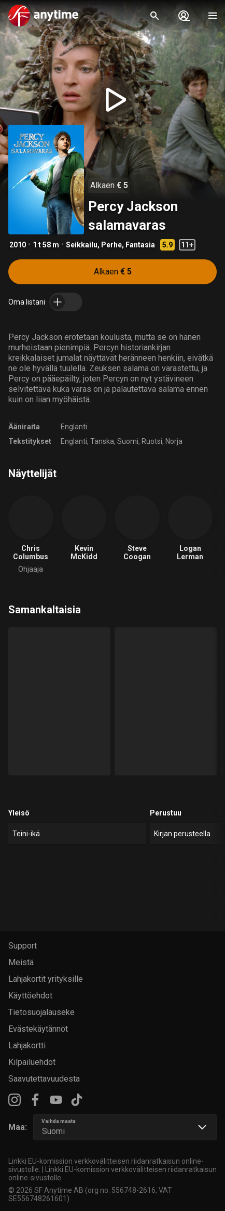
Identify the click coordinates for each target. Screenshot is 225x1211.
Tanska (102, 441)
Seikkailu (81, 245)
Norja (173, 441)
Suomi (127, 441)
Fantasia (140, 245)
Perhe (111, 245)
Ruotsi (152, 441)
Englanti (74, 427)
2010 (17, 245)
